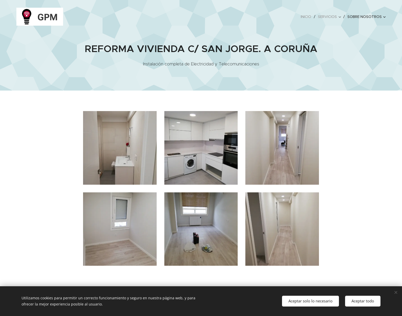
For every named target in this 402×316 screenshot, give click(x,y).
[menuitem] (307, 16)
